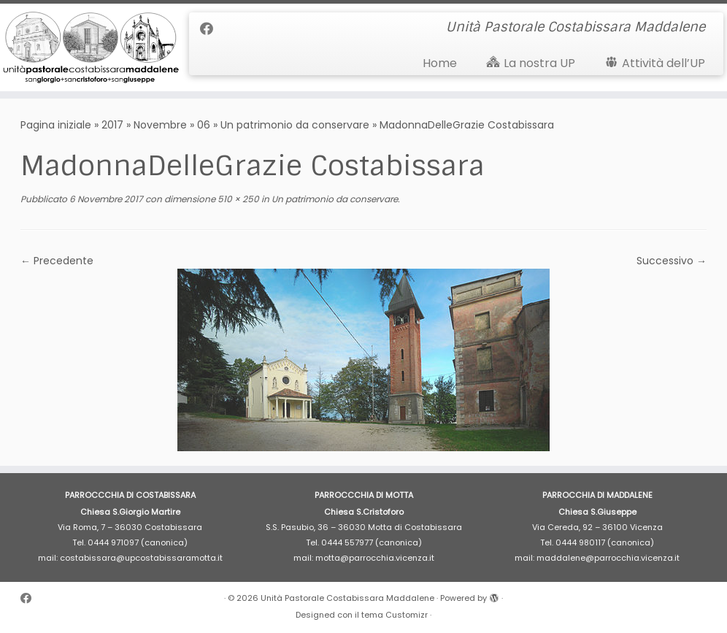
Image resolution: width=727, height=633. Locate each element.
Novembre (160, 125)
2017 (112, 125)
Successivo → (671, 260)
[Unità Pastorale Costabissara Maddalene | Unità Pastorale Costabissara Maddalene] (85, 47)
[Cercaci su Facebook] (211, 29)
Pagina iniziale (55, 125)
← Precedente (56, 260)
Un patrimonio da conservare (294, 125)
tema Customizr (394, 615)
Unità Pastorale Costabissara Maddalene (347, 598)
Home (440, 63)
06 (203, 125)
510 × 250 (237, 199)
